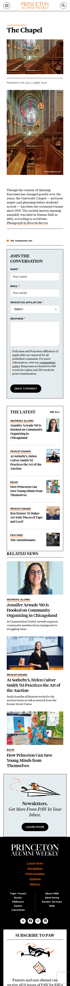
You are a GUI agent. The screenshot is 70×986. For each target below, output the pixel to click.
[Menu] (6, 5)
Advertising (52, 898)
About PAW (52, 893)
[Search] (63, 5)
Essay (14, 482)
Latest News (35, 863)
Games (18, 906)
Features (16, 535)
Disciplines (35, 868)
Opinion (35, 879)
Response (17, 319)
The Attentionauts (22, 540)
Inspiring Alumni (21, 421)
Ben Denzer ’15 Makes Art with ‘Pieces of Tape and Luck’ (26, 517)
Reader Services (52, 902)
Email (14, 286)
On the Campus (17, 24)
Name (13, 269)
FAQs (52, 906)
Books (18, 898)
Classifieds (18, 910)
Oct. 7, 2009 (32, 83)
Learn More (35, 827)
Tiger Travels (18, 893)
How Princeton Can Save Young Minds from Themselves (26, 491)
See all (55, 412)
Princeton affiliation (25, 302)
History (35, 884)
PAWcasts (18, 902)
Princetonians (20, 451)
